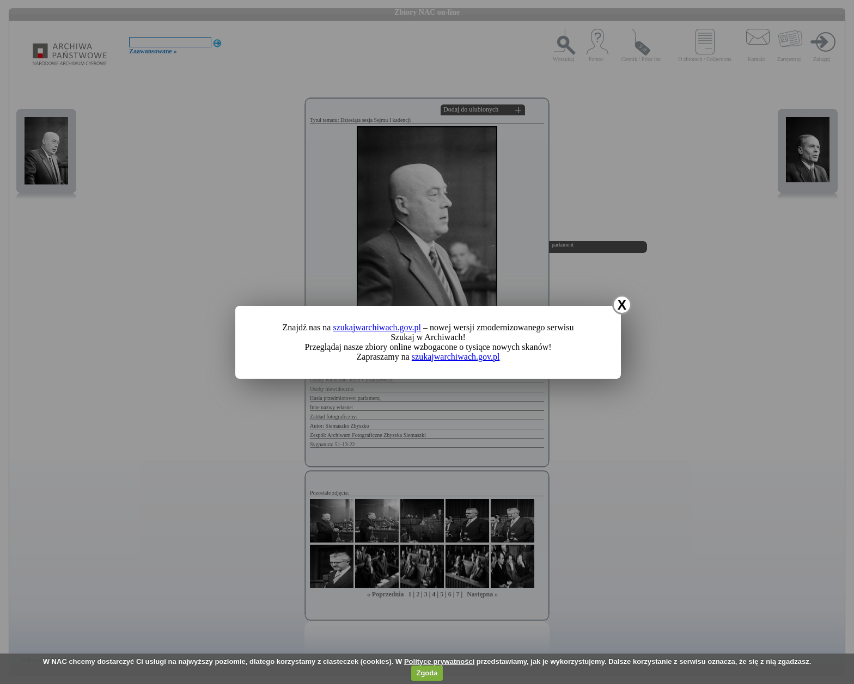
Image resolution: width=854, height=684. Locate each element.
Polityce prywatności (439, 661)
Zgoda (426, 673)
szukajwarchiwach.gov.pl (377, 327)
